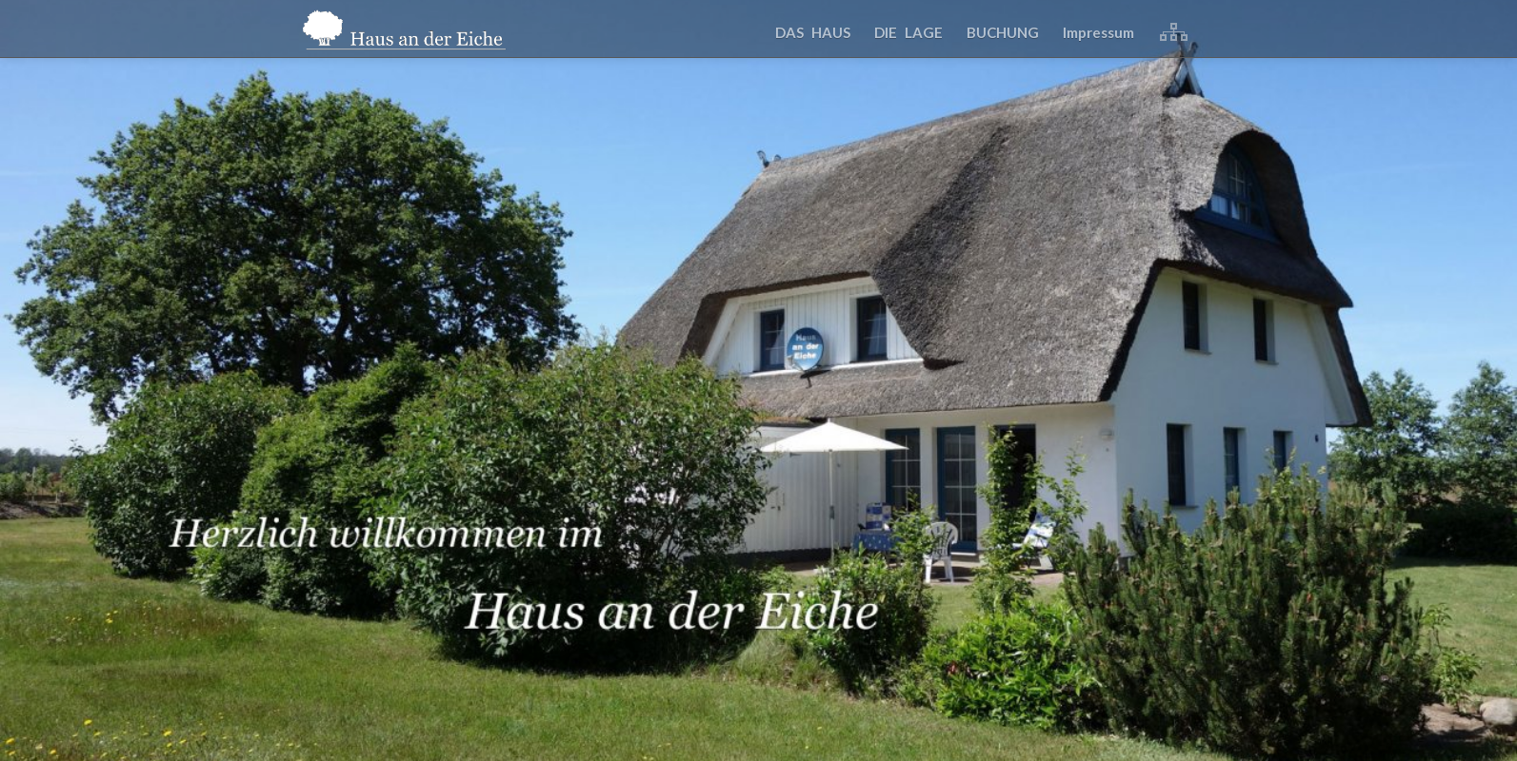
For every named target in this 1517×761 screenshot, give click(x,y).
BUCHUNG (1003, 32)
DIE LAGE (908, 32)
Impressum (1098, 32)
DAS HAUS (812, 32)
